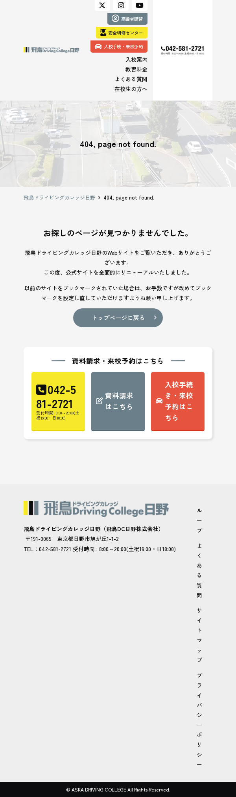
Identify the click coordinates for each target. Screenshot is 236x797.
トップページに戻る (118, 317)
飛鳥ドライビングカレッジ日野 (59, 197)
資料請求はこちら (119, 400)
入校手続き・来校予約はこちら (179, 400)
